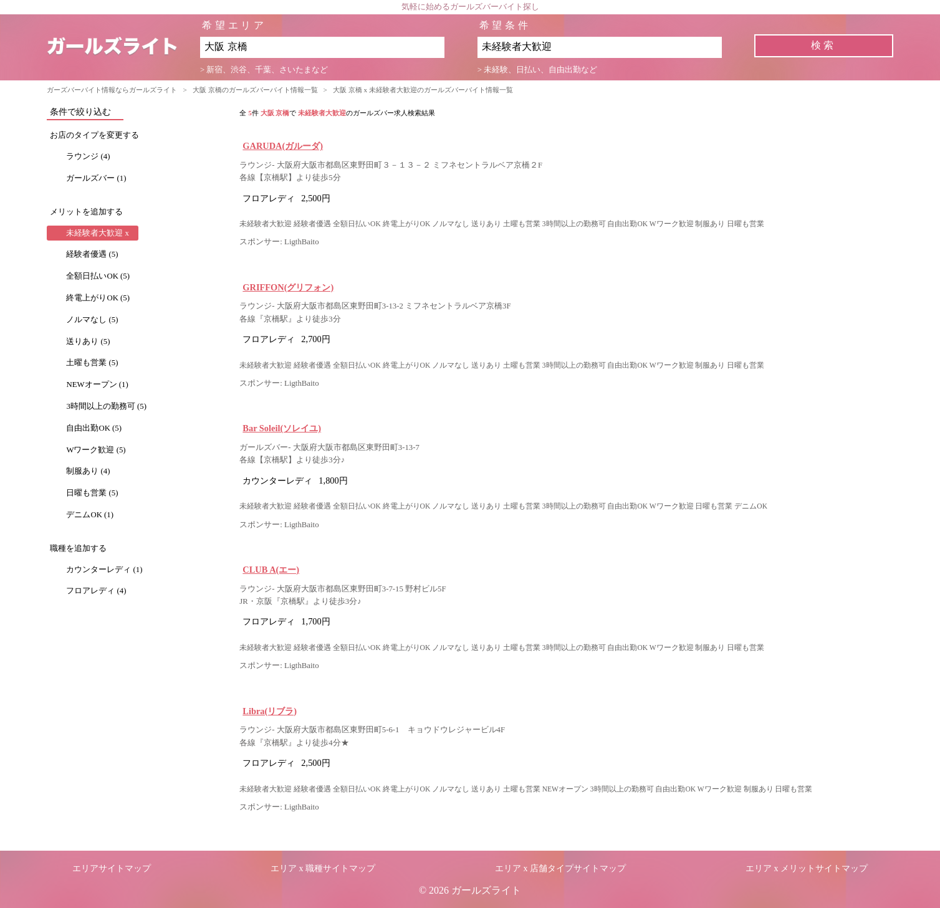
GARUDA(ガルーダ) (282, 146)
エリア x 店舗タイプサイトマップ (560, 868)
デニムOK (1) (89, 514)
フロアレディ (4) (96, 590)
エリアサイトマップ (111, 868)
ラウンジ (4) (88, 156)
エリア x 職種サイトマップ (323, 868)
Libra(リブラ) (269, 711)
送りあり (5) (88, 341)
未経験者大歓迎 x (97, 233)
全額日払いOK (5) (98, 276)
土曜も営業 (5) (92, 362)
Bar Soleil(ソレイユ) (281, 428)
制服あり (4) (88, 471)
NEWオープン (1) (97, 384)
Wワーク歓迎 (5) (95, 450)
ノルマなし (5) (92, 319)
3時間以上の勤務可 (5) (106, 406)
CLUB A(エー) (270, 570)
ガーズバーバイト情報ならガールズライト (112, 89)
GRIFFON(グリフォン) (287, 287)
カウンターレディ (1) (104, 569)
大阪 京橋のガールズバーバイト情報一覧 (255, 89)
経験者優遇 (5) (92, 254)
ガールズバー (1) (96, 178)
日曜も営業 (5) (92, 493)
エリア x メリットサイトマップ (807, 868)
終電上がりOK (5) (98, 298)
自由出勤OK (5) (94, 428)
